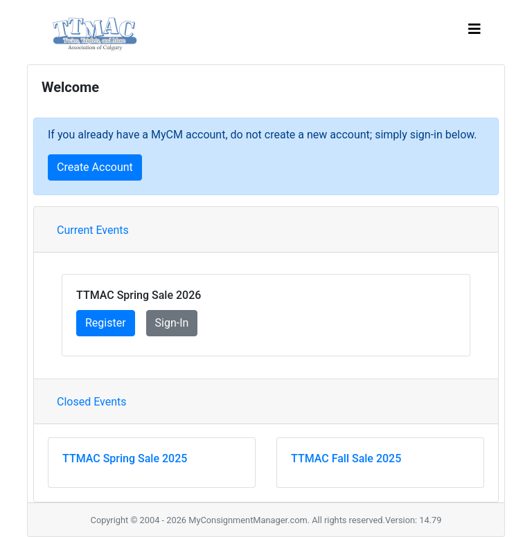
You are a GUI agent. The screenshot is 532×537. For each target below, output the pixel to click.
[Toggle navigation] (474, 32)
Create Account (95, 167)
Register (105, 322)
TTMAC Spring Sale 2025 (124, 458)
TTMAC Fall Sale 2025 (346, 458)
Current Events (93, 230)
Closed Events (92, 401)
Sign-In (172, 322)
